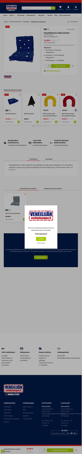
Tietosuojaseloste (41, 234)
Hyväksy (41, 239)
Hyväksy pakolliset (41, 243)
